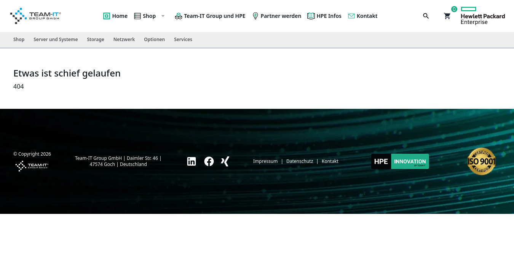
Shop (150, 16)
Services (183, 39)
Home (115, 16)
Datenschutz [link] (299, 161)
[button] (447, 16)
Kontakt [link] (330, 161)
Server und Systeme (56, 39)
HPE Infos (324, 16)
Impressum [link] (265, 161)
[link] (191, 161)
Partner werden (277, 16)
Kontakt (362, 16)
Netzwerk (124, 39)
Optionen (154, 39)
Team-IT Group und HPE (210, 16)
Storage (95, 39)
